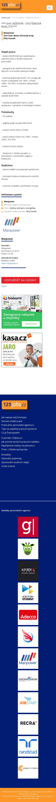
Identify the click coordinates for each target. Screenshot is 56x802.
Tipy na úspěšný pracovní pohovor (19, 428)
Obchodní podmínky (11, 458)
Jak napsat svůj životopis (14, 417)
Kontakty (6, 454)
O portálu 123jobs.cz (11, 437)
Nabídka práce (5, 18)
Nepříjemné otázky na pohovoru (18, 445)
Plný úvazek (9, 38)
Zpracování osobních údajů (15, 462)
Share (3, 286)
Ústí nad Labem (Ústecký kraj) (19, 35)
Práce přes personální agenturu (17, 424)
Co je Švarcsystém (10, 432)
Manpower (9, 33)
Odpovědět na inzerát (20, 280)
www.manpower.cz (9, 263)
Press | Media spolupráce (14, 449)
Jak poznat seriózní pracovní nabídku (20, 441)
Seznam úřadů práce (11, 421)
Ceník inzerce (8, 466)
